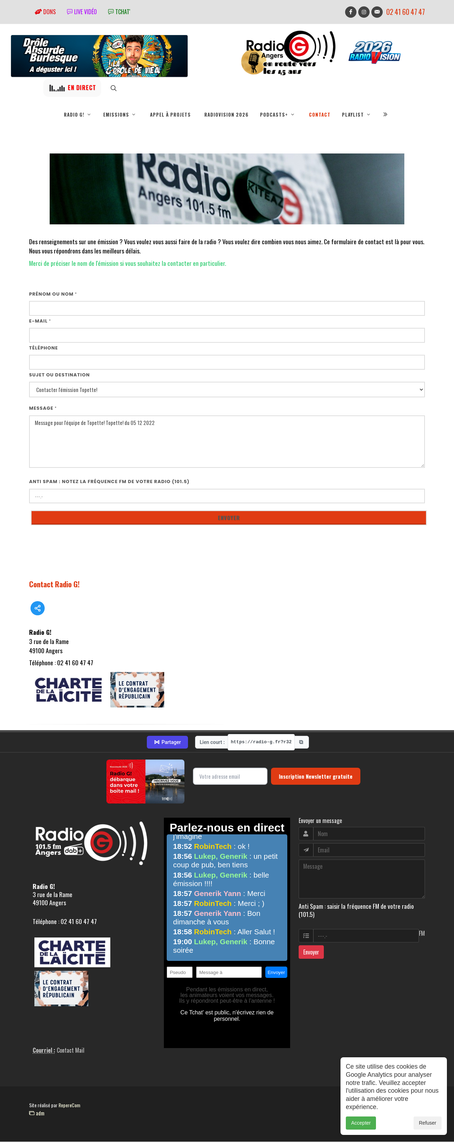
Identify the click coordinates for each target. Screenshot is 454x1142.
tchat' (119, 11)
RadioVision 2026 (226, 114)
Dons (45, 11)
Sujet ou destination (59, 375)
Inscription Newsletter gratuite (316, 776)
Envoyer (311, 952)
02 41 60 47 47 (405, 12)
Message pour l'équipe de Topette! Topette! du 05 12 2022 (227, 442)
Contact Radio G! (54, 584)
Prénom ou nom (53, 294)
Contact (320, 114)
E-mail (40, 321)
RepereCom (69, 1105)
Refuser (427, 1123)
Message (43, 408)
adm (36, 1113)
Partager (167, 742)
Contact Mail (70, 1050)
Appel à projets (170, 114)
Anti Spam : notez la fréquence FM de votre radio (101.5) (109, 481)
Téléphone (43, 348)
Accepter (361, 1123)
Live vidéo (82, 11)
